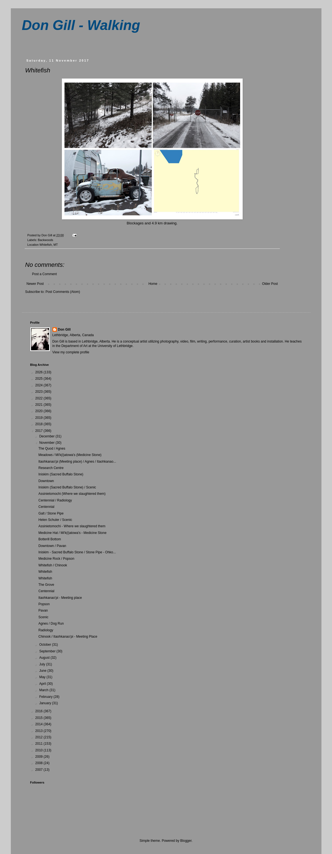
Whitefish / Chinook (52, 565)
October (45, 645)
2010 (39, 750)
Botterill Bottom (49, 539)
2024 (39, 385)
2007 (39, 770)
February (46, 697)
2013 (39, 731)
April (43, 684)
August (44, 658)
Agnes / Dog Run (51, 623)
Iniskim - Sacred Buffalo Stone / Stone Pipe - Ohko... (77, 552)
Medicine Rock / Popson (56, 559)
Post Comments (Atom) (62, 292)
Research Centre (51, 468)
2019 (39, 418)
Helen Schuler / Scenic (55, 520)
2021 (39, 405)
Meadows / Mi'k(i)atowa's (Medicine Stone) (69, 455)
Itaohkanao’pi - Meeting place (60, 598)
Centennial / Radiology (55, 500)
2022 (39, 398)
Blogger (186, 841)
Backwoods (45, 240)
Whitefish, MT (48, 244)
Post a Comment (44, 274)
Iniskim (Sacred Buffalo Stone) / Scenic (67, 487)
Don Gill (64, 329)
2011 (39, 744)
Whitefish (45, 572)
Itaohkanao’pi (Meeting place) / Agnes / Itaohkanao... (77, 461)
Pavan (43, 610)
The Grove (46, 585)
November (47, 443)
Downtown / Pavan (52, 546)
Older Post (270, 284)
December (47, 436)
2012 (39, 737)
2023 (39, 392)
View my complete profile (70, 352)
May (42, 677)
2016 (39, 711)
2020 (39, 411)
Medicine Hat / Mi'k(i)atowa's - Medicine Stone (72, 533)
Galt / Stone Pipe (51, 513)
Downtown (46, 481)
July (42, 664)
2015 (39, 718)
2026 (39, 372)
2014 (39, 724)
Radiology (45, 630)
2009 (39, 757)
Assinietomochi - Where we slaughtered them (71, 526)
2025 (39, 379)
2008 (39, 763)
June (43, 671)
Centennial (46, 507)
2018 (39, 424)
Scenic (43, 617)
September (47, 651)
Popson (44, 604)
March (44, 690)
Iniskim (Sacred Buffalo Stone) (60, 474)
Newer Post (35, 284)
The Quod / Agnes (51, 448)
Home (152, 284)
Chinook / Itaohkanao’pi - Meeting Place (67, 636)
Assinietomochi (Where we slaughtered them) (71, 494)
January (45, 703)
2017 (39, 431)
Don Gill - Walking (81, 25)
